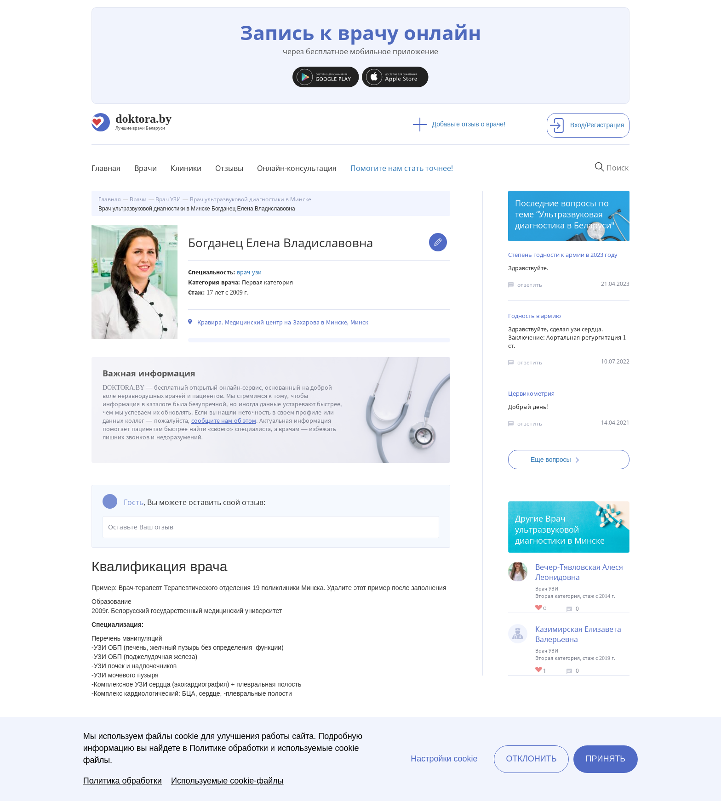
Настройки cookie (444, 758)
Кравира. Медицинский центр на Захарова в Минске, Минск (282, 322)
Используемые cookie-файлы (227, 780)
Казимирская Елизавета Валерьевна (578, 634)
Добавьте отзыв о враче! (459, 124)
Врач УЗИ (249, 272)
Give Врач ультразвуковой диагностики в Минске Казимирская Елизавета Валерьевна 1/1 (539, 670)
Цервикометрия (531, 393)
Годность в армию (534, 316)
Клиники (186, 168)
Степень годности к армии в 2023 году (563, 254)
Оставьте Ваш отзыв (271, 527)
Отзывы (229, 168)
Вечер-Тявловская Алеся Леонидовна (579, 572)
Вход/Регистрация (586, 125)
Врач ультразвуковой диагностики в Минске (560, 529)
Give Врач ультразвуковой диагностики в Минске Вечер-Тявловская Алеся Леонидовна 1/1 (539, 608)
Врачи (145, 168)
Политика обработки (122, 780)
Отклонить (531, 758)
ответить (529, 285)
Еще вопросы (558, 459)
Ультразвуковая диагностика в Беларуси (563, 220)
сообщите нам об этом (224, 420)
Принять (606, 758)
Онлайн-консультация (297, 168)
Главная (106, 168)
